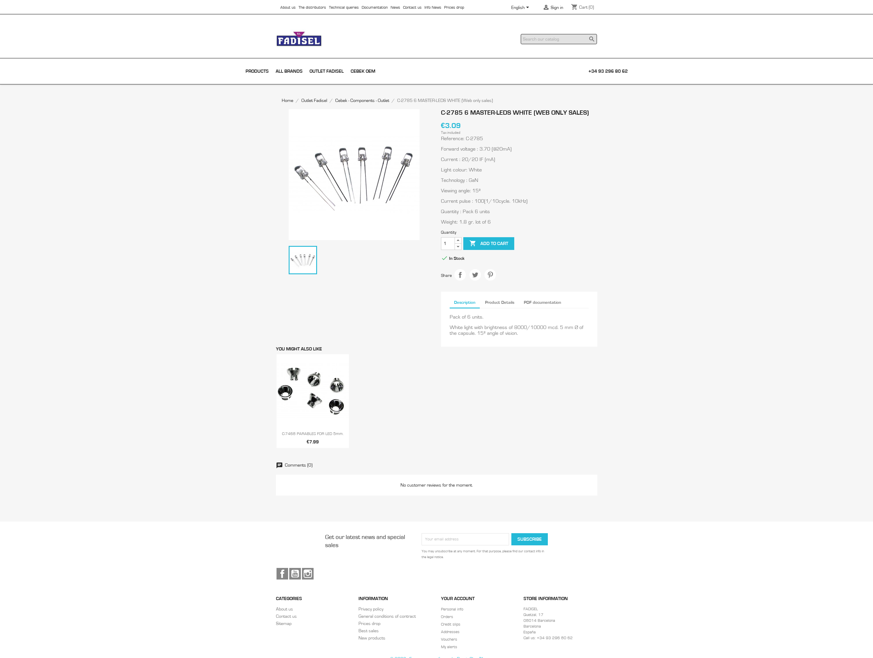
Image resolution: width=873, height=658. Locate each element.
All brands (289, 71)
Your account (458, 598)
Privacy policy (370, 609)
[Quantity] (448, 243)
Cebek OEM (363, 71)
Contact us (412, 8)
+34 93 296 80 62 (608, 71)
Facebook (282, 574)
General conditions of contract (387, 616)
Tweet (475, 275)
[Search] (559, 39)
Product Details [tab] (499, 302)
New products (371, 638)
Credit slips (450, 624)
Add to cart (488, 243)
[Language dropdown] (521, 7)
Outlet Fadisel (327, 71)
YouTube (295, 574)
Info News (432, 8)
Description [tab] (464, 302)
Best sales (368, 630)
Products (257, 71)
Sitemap (284, 623)
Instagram (308, 574)
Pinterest (490, 275)
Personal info (452, 609)
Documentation (375, 8)
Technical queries (344, 8)
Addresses (450, 632)
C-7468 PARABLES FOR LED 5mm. (313, 434)
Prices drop (454, 8)
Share (460, 275)
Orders (447, 617)
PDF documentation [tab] (542, 302)
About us (288, 8)
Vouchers (449, 639)
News (395, 8)
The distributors (312, 8)
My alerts (449, 647)
